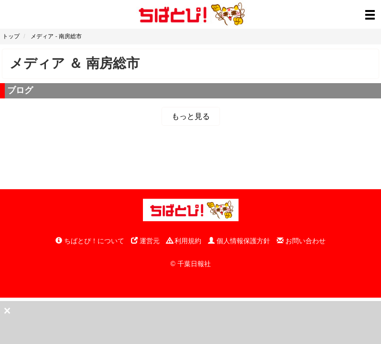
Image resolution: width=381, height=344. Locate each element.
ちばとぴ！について (89, 241)
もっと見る (191, 116)
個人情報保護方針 (239, 241)
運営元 (145, 241)
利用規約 (184, 241)
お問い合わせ (301, 241)
